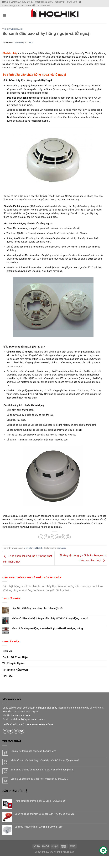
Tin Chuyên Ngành (12, 29)
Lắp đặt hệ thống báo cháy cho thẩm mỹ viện (37, 608)
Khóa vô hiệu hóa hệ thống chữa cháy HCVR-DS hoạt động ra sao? (50, 618)
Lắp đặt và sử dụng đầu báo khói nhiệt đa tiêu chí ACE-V (39, 779)
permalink (61, 548)
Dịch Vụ (7, 651)
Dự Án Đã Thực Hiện (15, 657)
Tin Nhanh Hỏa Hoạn (15, 669)
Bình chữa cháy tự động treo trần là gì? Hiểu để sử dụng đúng (47, 628)
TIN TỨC (7, 675)
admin (29, 43)
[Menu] (4, 15)
